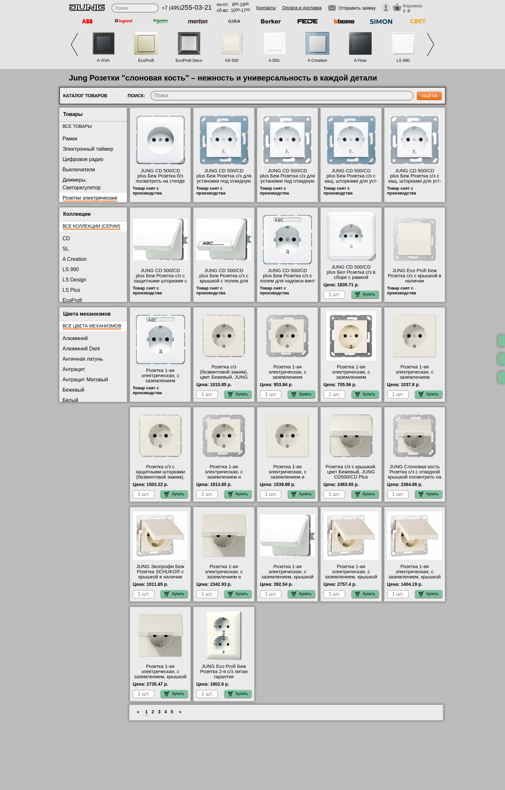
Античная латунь (82, 359)
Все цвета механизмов (91, 325)
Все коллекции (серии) (91, 226)
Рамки (69, 138)
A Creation (317, 60)
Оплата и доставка (301, 7)
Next (430, 44)
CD (66, 238)
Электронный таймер (87, 149)
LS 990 (403, 60)
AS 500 (232, 60)
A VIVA (103, 60)
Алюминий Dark (81, 348)
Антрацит (73, 369)
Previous (74, 44)
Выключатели (78, 169)
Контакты (266, 7)
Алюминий (75, 338)
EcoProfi (146, 60)
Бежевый (73, 390)
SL (65, 249)
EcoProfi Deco (189, 60)
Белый (70, 400)
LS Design (74, 279)
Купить (365, 294)
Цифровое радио (82, 159)
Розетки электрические (89, 198)
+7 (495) (187, 8)
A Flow (360, 60)
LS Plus (71, 290)
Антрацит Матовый (85, 379)
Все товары (77, 126)
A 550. (275, 60)
